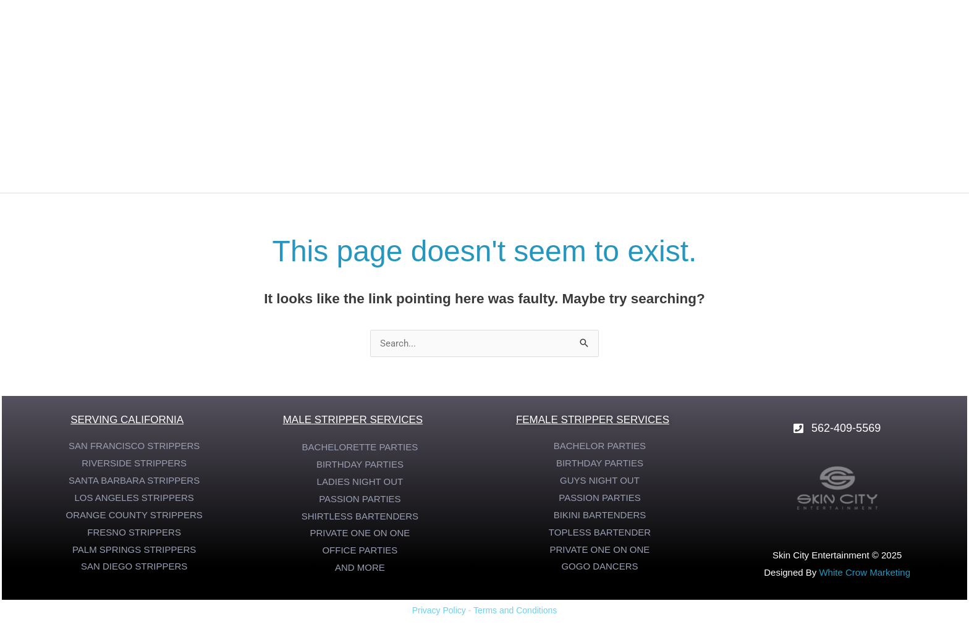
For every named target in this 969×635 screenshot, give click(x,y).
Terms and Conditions (515, 610)
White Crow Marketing (864, 572)
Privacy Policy (439, 610)
